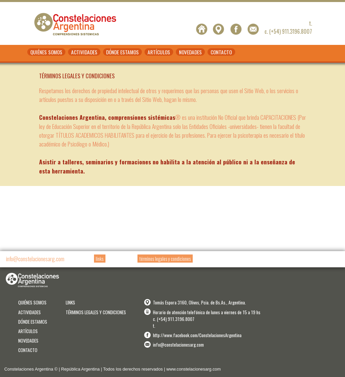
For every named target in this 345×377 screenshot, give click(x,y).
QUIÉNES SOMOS (46, 52)
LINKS (70, 302)
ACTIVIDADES (84, 52)
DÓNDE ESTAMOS (122, 52)
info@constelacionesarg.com (35, 258)
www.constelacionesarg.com (193, 369)
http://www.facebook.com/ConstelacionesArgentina (197, 335)
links (99, 258)
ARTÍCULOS (159, 52)
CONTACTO (221, 52)
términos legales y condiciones (165, 258)
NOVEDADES (190, 52)
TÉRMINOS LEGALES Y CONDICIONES (96, 312)
